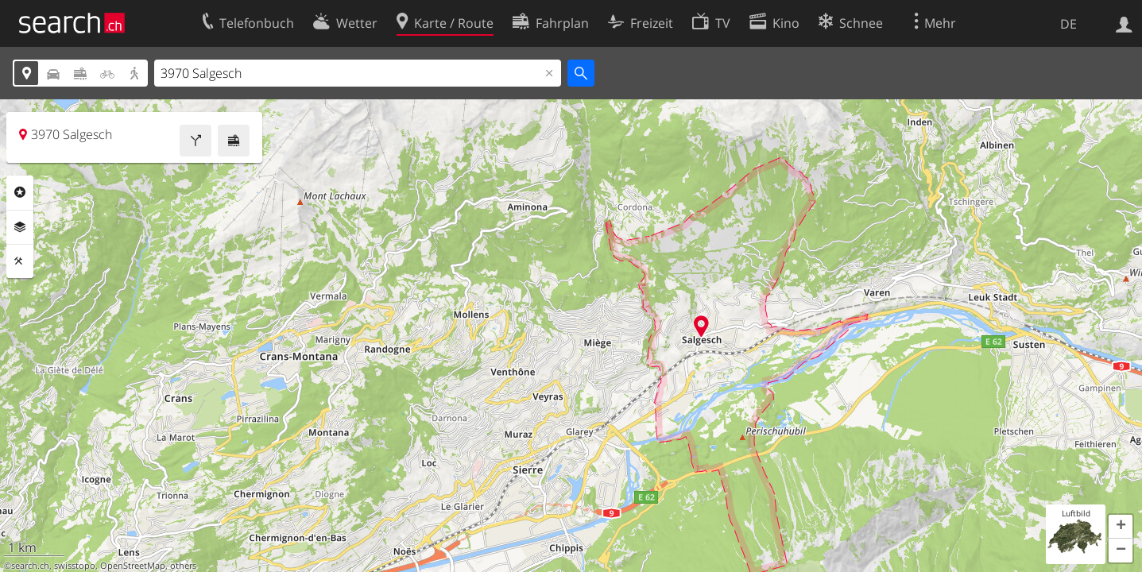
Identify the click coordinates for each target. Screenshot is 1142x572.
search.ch (30, 565)
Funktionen (19, 261)
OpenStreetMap (132, 565)
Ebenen (19, 227)
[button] (1120, 527)
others (183, 565)
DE (1068, 24)
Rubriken (19, 192)
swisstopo (74, 565)
